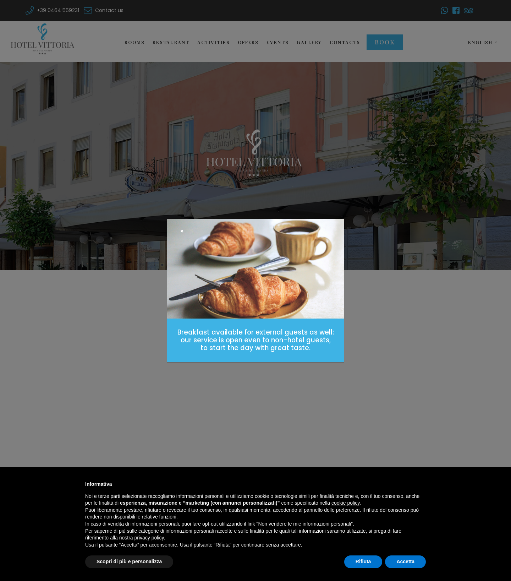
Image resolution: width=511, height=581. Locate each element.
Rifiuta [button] (363, 561)
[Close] (182, 231)
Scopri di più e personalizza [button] (129, 561)
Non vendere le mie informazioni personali (304, 524)
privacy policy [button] (149, 538)
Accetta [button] (405, 561)
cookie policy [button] (345, 503)
